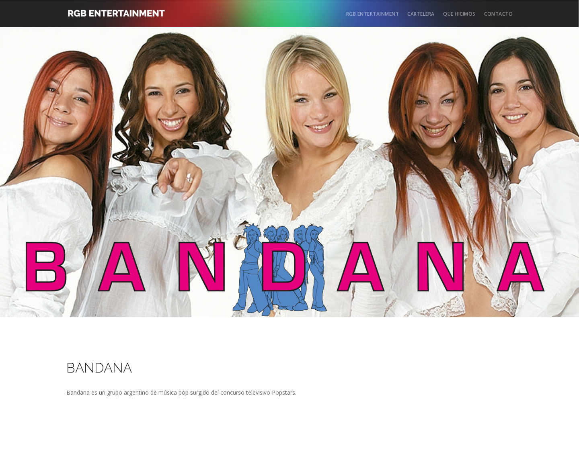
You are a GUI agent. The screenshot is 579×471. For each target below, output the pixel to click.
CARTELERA (421, 13)
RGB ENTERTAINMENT (372, 13)
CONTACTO (498, 13)
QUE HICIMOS (459, 13)
